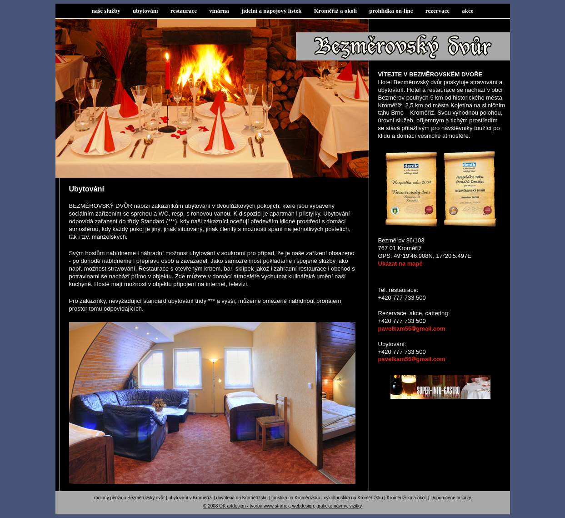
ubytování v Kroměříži (191, 497)
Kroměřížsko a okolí (407, 497)
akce (467, 10)
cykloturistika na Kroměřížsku (353, 497)
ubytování (145, 10)
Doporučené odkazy (450, 497)
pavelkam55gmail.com (411, 328)
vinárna (219, 10)
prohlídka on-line (391, 10)
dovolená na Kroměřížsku (242, 497)
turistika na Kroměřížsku (295, 497)
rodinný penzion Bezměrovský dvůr (129, 497)
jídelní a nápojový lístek (271, 10)
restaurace (183, 10)
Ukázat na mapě (400, 263)
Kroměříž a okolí (335, 10)
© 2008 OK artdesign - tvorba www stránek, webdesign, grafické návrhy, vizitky (282, 505)
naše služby (106, 10)
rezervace (437, 10)
